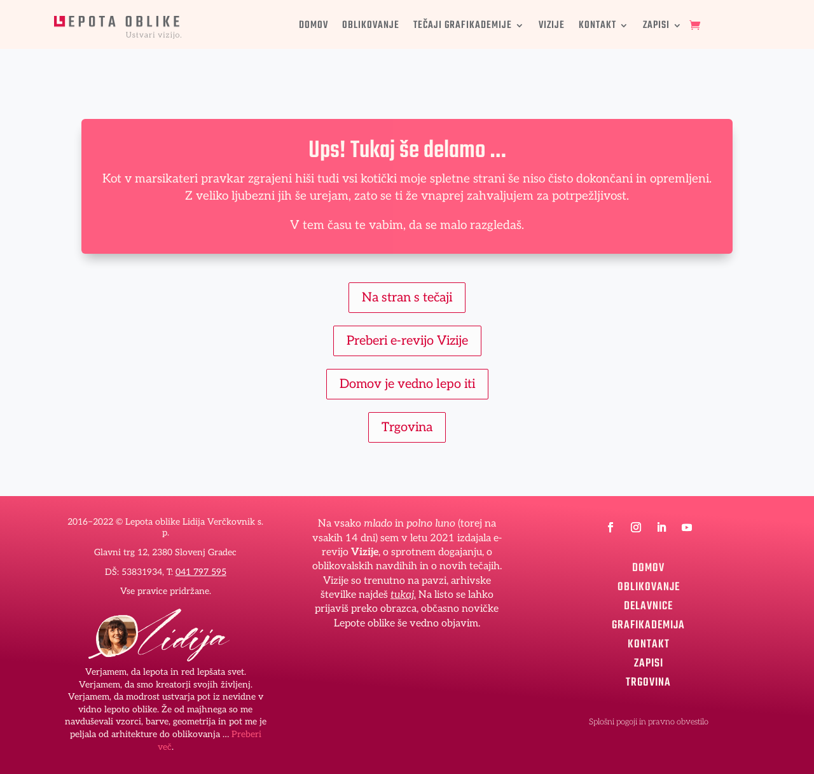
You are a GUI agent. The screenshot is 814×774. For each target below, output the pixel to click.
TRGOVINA (648, 681)
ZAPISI (656, 27)
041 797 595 (201, 572)
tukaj (402, 595)
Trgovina (407, 427)
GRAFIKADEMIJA (648, 623)
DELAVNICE (648, 604)
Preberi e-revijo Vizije (407, 341)
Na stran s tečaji (407, 297)
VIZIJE (552, 27)
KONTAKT (597, 27)
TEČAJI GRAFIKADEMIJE (462, 27)
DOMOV (313, 27)
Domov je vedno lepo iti (407, 384)
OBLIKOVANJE (370, 27)
